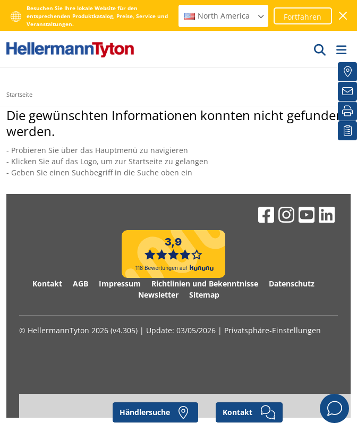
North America (224, 16)
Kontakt (47, 283)
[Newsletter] (347, 91)
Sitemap (204, 295)
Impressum (120, 283)
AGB (80, 283)
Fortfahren (302, 17)
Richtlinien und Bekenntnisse (204, 283)
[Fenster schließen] (343, 16)
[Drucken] (347, 111)
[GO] (320, 49)
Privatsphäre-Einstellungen (272, 330)
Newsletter (158, 295)
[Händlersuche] (347, 71)
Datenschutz (291, 283)
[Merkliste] (347, 130)
